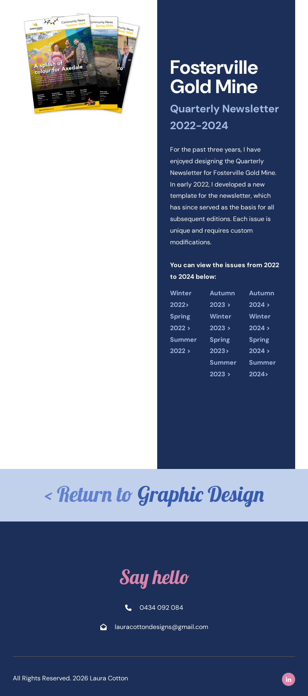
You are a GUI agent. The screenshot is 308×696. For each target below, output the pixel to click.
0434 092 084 (161, 607)
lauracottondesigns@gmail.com (161, 627)
